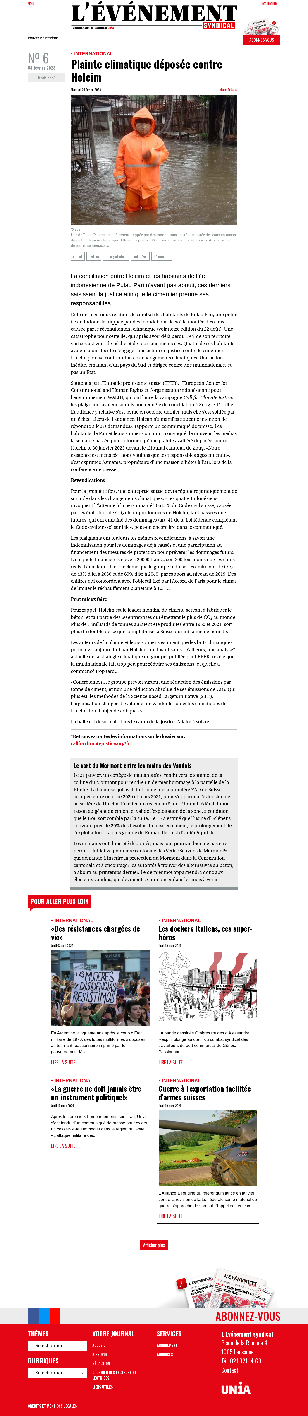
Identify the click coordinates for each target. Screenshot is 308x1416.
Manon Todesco (228, 89)
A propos (100, 1354)
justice (93, 256)
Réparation (161, 256)
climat (78, 256)
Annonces (165, 1354)
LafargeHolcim (116, 256)
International (93, 53)
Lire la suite (63, 1062)
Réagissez (46, 77)
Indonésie (140, 256)
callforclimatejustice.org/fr (100, 743)
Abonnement (167, 1345)
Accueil (98, 1345)
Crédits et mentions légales (52, 1406)
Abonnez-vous (261, 40)
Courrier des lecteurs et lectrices (114, 1375)
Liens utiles (102, 1387)
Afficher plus (154, 1244)
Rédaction (101, 1363)
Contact (229, 1369)
